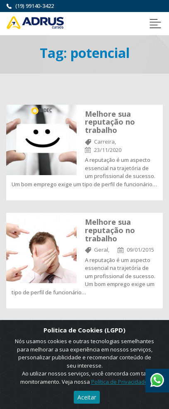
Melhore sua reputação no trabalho (110, 122)
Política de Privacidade (119, 381)
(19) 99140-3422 (34, 6)
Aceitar (86, 397)
